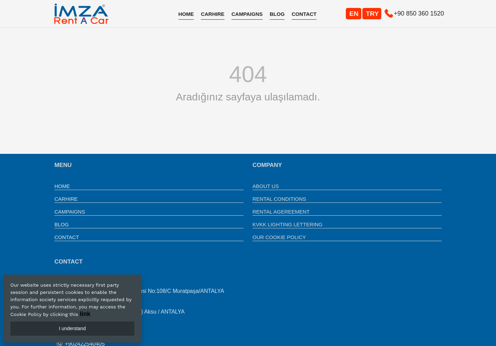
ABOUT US (265, 186)
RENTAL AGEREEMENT (281, 212)
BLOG (277, 14)
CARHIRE (212, 14)
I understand (72, 328)
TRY (372, 13)
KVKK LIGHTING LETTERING (287, 224)
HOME (186, 14)
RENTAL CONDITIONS (279, 199)
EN (353, 13)
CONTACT (304, 14)
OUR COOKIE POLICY (279, 237)
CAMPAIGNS (247, 14)
